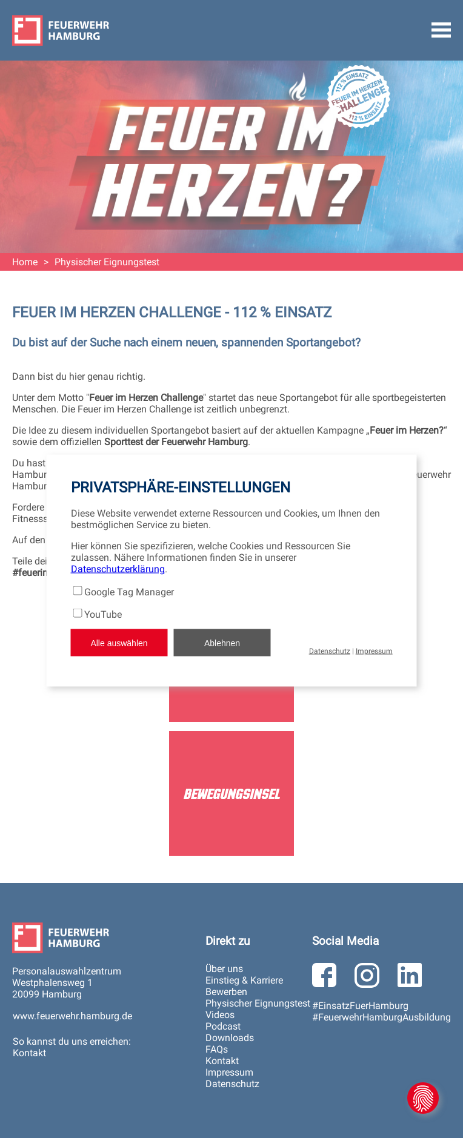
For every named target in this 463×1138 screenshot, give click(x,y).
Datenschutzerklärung (118, 569)
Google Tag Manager (129, 592)
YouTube (103, 614)
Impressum (374, 651)
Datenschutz (329, 651)
